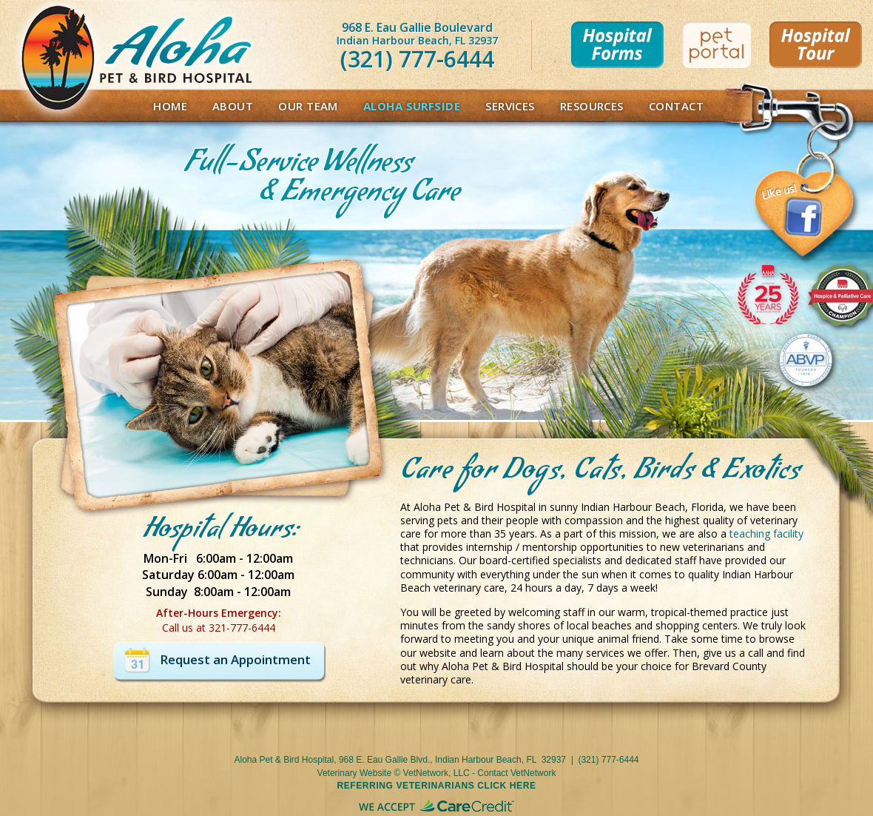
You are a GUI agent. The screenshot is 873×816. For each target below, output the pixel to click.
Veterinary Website (354, 773)
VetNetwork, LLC (436, 773)
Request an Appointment (235, 659)
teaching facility (766, 533)
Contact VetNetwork (516, 773)
